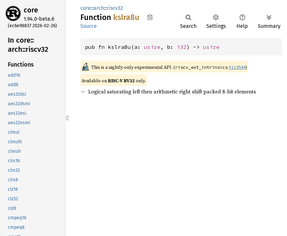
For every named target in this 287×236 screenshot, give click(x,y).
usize (152, 47)
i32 (182, 47)
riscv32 (115, 8)
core (31, 10)
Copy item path (150, 17)
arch (98, 8)
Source (88, 26)
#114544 (237, 67)
